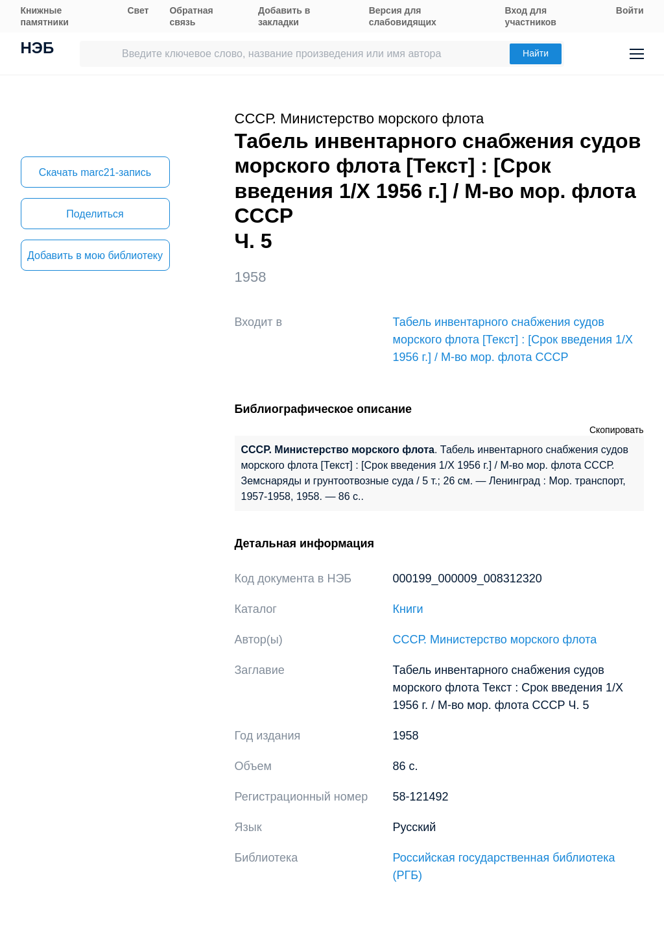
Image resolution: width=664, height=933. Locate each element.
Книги (408, 609)
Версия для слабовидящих (402, 16)
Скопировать (616, 430)
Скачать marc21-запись (95, 172)
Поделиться (94, 213)
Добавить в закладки (284, 16)
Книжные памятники (45, 16)
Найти (536, 53)
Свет (137, 10)
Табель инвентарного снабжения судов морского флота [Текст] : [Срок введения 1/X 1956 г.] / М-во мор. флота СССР (513, 340)
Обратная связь (191, 16)
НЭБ (37, 49)
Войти (630, 10)
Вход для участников (530, 16)
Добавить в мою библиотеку (95, 255)
